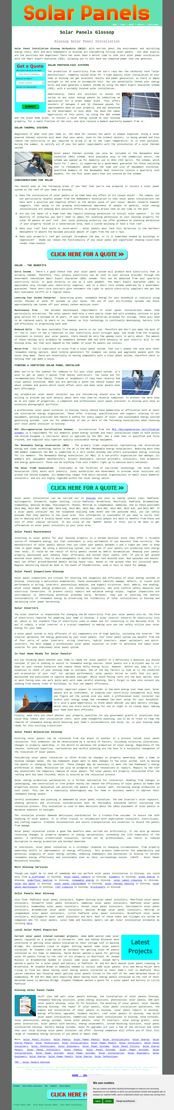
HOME (115, 25)
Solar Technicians (47, 1043)
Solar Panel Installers (43, 1050)
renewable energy (83, 880)
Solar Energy (141, 1039)
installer (98, 644)
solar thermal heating (119, 883)
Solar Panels (62, 1039)
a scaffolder (37, 877)
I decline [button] (108, 1101)
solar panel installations (136, 199)
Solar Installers (130, 1043)
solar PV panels (108, 950)
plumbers (114, 877)
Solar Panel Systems (100, 1050)
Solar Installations (116, 1039)
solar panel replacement (70, 883)
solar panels (125, 52)
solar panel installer (53, 394)
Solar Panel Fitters (36, 1039)
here (29, 923)
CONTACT (140, 25)
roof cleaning (64, 887)
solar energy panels (74, 970)
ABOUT (131, 25)
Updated (53, 1086)
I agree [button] (98, 1101)
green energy (146, 877)
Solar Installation (111, 1053)
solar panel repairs (77, 877)
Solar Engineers (68, 1046)
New (46, 1086)
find (24, 899)
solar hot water (25, 883)
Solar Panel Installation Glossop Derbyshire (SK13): (51, 48)
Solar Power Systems (95, 1046)
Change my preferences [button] (125, 1101)
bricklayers (97, 887)
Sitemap (16, 1086)
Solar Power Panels (86, 1039)
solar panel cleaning (128, 880)
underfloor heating (39, 880)
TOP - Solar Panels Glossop (32, 1062)
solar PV (95, 75)
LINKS (122, 25)
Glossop (91, 498)
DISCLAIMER (153, 25)
